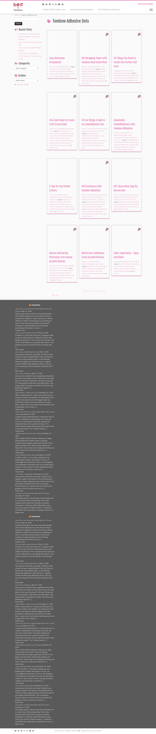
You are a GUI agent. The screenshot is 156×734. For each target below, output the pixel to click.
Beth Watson (53, 270)
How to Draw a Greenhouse (28, 53)
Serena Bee (124, 209)
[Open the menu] (151, 10)
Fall (137, 75)
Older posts (54, 295)
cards (97, 266)
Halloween (103, 266)
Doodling (91, 71)
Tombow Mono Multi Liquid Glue (92, 211)
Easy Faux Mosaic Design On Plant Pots (27, 333)
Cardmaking (131, 75)
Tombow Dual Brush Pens (57, 273)
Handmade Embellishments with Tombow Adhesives (124, 124)
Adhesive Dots (90, 133)
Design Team (127, 73)
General (99, 197)
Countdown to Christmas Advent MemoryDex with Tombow (32, 493)
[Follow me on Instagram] (53, 4)
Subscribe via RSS (22, 84)
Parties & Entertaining (88, 69)
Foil (83, 204)
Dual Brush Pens (100, 71)
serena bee (135, 204)
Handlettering (86, 199)
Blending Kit (90, 202)
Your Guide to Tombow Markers (25, 474)
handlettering (92, 76)
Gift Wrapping (93, 74)
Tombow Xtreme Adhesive (97, 81)
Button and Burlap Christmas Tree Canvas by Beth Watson (60, 257)
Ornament (61, 71)
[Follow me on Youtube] (60, 4)
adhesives (58, 133)
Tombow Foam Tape (97, 143)
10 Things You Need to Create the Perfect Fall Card (125, 62)
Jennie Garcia (53, 71)
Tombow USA (53, 148)
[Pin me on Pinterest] (63, 4)
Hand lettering (93, 204)
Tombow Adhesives (55, 140)
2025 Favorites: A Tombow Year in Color (27, 393)
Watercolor (101, 273)
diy (64, 69)
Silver (116, 266)
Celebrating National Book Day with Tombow (28, 433)
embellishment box (97, 136)
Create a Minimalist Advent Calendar (26, 455)
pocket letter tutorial (64, 204)
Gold (86, 204)
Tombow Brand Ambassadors (81, 9)
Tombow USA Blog (35, 305)
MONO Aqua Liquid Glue (126, 202)
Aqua (120, 264)
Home (17, 15)
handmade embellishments (122, 142)
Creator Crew (100, 67)
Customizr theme (96, 731)
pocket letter (53, 204)
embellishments (86, 138)
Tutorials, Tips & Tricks (97, 131)
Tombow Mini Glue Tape (121, 80)
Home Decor (135, 264)
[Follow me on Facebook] (50, 4)
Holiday (68, 69)
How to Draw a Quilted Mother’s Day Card (27, 352)
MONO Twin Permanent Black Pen (59, 202)
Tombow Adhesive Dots (56, 74)
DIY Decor (67, 67)
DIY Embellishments (132, 140)
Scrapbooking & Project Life (122, 137)
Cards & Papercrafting (99, 129)
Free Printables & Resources (109, 9)
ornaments (68, 71)
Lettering (101, 204)
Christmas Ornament (55, 69)
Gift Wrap (85, 74)
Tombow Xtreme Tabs (63, 145)
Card (125, 75)
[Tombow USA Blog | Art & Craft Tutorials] (18, 7)
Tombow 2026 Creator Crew (53, 9)
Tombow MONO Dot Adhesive (98, 209)
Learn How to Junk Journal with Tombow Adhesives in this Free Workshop (29, 36)
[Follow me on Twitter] (47, 4)
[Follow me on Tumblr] (56, 4)
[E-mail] (44, 4)
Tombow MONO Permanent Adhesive (93, 214)
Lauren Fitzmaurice (87, 216)
